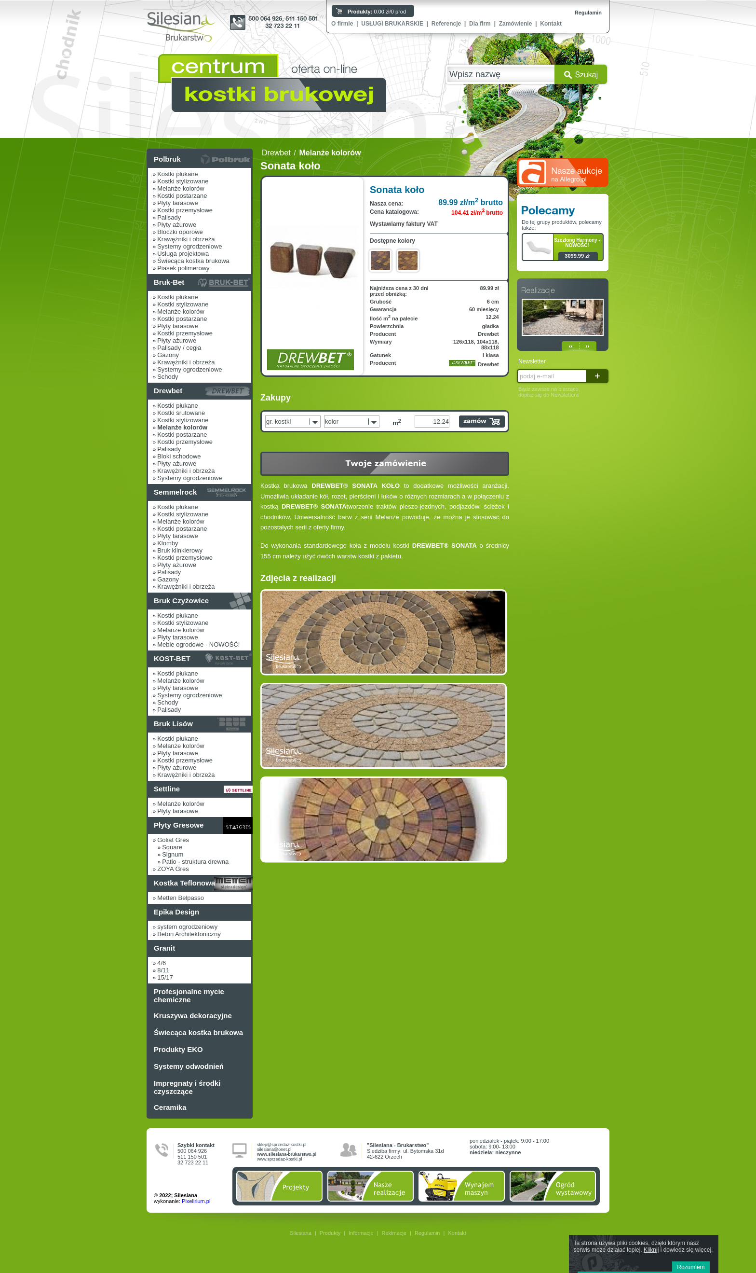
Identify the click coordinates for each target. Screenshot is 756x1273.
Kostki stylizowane (182, 181)
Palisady (169, 217)
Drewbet (168, 391)
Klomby (167, 543)
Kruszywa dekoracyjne (193, 1015)
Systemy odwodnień (189, 1066)
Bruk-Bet (169, 282)
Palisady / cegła (179, 347)
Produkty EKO (178, 1049)
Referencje (446, 23)
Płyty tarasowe (177, 203)
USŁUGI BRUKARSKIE (392, 23)
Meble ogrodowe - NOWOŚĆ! (198, 644)
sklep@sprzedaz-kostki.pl (281, 1144)
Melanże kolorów (180, 188)
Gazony (168, 355)
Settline (167, 789)
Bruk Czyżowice (181, 600)
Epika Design (176, 912)
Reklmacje (394, 1233)
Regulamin (588, 12)
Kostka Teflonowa (184, 883)
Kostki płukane (177, 174)
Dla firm (480, 23)
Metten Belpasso (180, 897)
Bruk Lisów (173, 724)
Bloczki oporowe (180, 231)
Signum (172, 854)
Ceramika (170, 1107)
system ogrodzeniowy (187, 926)
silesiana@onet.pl (274, 1149)
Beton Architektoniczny (189, 934)
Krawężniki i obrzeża (186, 239)
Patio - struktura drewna (195, 861)
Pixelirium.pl (196, 1201)
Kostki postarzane (182, 195)
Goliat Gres (173, 840)
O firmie (342, 23)
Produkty (330, 1233)
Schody (167, 376)
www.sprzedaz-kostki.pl (279, 1159)
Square (172, 847)
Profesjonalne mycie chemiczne (189, 995)
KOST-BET (172, 658)
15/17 (165, 977)
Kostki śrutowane (181, 412)
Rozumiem (690, 1267)
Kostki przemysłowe (185, 210)
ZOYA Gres (173, 868)
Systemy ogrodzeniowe (189, 246)
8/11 (163, 970)
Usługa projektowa (183, 253)
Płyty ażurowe (176, 224)
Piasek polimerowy (183, 268)
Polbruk (167, 159)
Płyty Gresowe (178, 825)
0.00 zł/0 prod (377, 11)
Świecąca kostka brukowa (193, 260)
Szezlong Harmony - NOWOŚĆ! (577, 242)
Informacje (361, 1233)
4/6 (161, 963)
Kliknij (651, 1249)
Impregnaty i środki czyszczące (187, 1087)
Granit (164, 948)
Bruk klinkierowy (179, 550)
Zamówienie (515, 23)
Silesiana (300, 1233)
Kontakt (551, 23)
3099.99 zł (577, 256)
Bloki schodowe (179, 456)
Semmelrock (175, 492)
